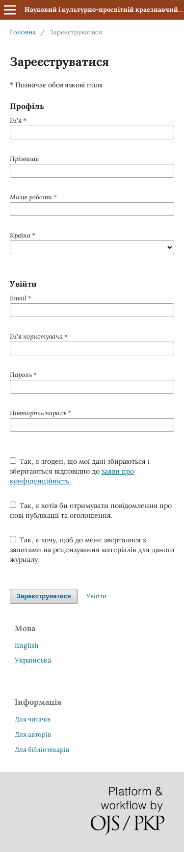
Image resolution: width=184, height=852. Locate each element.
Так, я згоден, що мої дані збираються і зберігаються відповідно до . (80, 471)
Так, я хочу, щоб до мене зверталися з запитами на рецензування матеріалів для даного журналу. (92, 549)
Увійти (96, 596)
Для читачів (33, 719)
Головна (23, 32)
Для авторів (33, 734)
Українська (33, 660)
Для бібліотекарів (42, 750)
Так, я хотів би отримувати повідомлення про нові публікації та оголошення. (91, 510)
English (26, 645)
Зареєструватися (44, 596)
